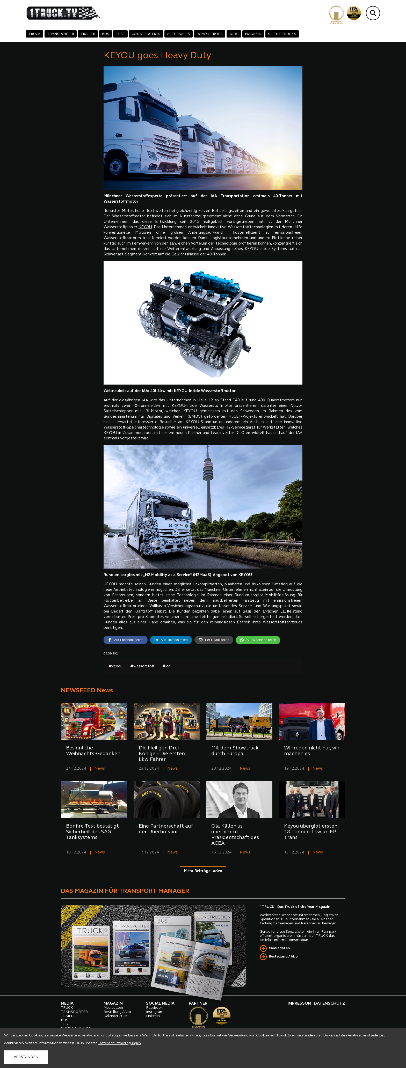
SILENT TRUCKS (282, 34)
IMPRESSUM (299, 1003)
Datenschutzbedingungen (119, 1043)
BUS (105, 34)
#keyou (115, 666)
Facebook (154, 1008)
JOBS (233, 34)
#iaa (166, 666)
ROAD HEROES (210, 34)
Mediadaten (279, 948)
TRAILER (88, 34)
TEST (120, 34)
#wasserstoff (142, 666)
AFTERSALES (178, 34)
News (100, 769)
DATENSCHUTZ (329, 1003)
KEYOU (145, 227)
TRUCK (34, 34)
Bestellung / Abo (283, 957)
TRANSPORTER (60, 34)
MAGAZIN (253, 34)
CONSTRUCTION (146, 34)
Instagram (154, 1012)
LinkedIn (153, 1016)
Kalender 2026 (115, 1016)
